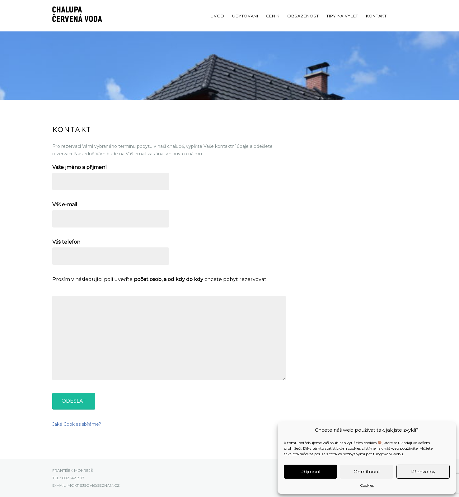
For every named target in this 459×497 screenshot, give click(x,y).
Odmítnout (367, 472)
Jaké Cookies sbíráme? (76, 424)
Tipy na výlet (342, 15)
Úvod (217, 15)
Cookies (367, 485)
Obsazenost (303, 15)
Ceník (272, 15)
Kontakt (376, 15)
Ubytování (245, 15)
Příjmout (310, 472)
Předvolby (423, 472)
